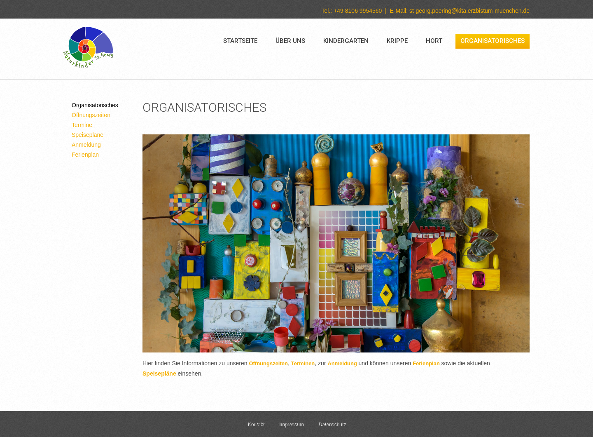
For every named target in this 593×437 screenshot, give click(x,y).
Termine (82, 125)
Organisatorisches (492, 41)
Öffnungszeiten (91, 115)
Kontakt (255, 424)
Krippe (397, 41)
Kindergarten (346, 41)
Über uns (290, 41)
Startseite (240, 41)
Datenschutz (332, 424)
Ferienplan (85, 154)
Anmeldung (86, 144)
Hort (434, 41)
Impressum (291, 424)
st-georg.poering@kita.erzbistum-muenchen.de (469, 10)
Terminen (303, 363)
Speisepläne (87, 135)
